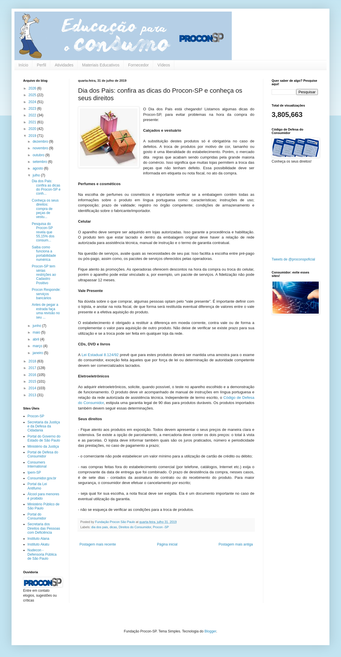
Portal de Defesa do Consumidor (42, 454)
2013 (33, 395)
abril (36, 339)
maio (37, 332)
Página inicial (167, 544)
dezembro (41, 141)
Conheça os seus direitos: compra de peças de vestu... (45, 208)
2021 (33, 122)
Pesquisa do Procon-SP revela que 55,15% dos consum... (43, 232)
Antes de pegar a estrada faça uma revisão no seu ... (46, 311)
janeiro (38, 353)
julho (37, 175)
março (38, 346)
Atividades (64, 65)
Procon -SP (161, 527)
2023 (33, 109)
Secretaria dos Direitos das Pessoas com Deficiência (43, 528)
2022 (33, 115)
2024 (33, 102)
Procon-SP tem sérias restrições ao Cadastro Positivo (44, 274)
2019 (33, 136)
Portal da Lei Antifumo (37, 486)
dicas (113, 527)
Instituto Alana (38, 539)
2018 (33, 361)
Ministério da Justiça (43, 446)
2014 (33, 388)
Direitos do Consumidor (135, 527)
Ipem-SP (34, 472)
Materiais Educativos (100, 65)
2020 (33, 129)
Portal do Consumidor (36, 516)
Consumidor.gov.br (41, 478)
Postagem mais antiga (235, 544)
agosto (38, 168)
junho (37, 326)
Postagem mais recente (97, 544)
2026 (33, 88)
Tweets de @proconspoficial (293, 259)
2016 (33, 375)
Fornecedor (138, 65)
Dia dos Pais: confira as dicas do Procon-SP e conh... (46, 187)
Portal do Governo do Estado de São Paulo (43, 438)
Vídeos (163, 65)
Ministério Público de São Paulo (43, 506)
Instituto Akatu (38, 544)
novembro (41, 148)
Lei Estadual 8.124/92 (99, 355)
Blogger (210, 631)
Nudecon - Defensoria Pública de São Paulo (42, 554)
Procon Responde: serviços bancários (46, 294)
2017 (33, 368)
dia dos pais (99, 527)
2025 (33, 95)
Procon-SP (35, 416)
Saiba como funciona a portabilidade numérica (44, 253)
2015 (33, 381)
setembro (40, 162)
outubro (39, 155)
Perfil (41, 65)
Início (23, 65)
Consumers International (37, 464)
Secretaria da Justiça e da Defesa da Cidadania (43, 426)
